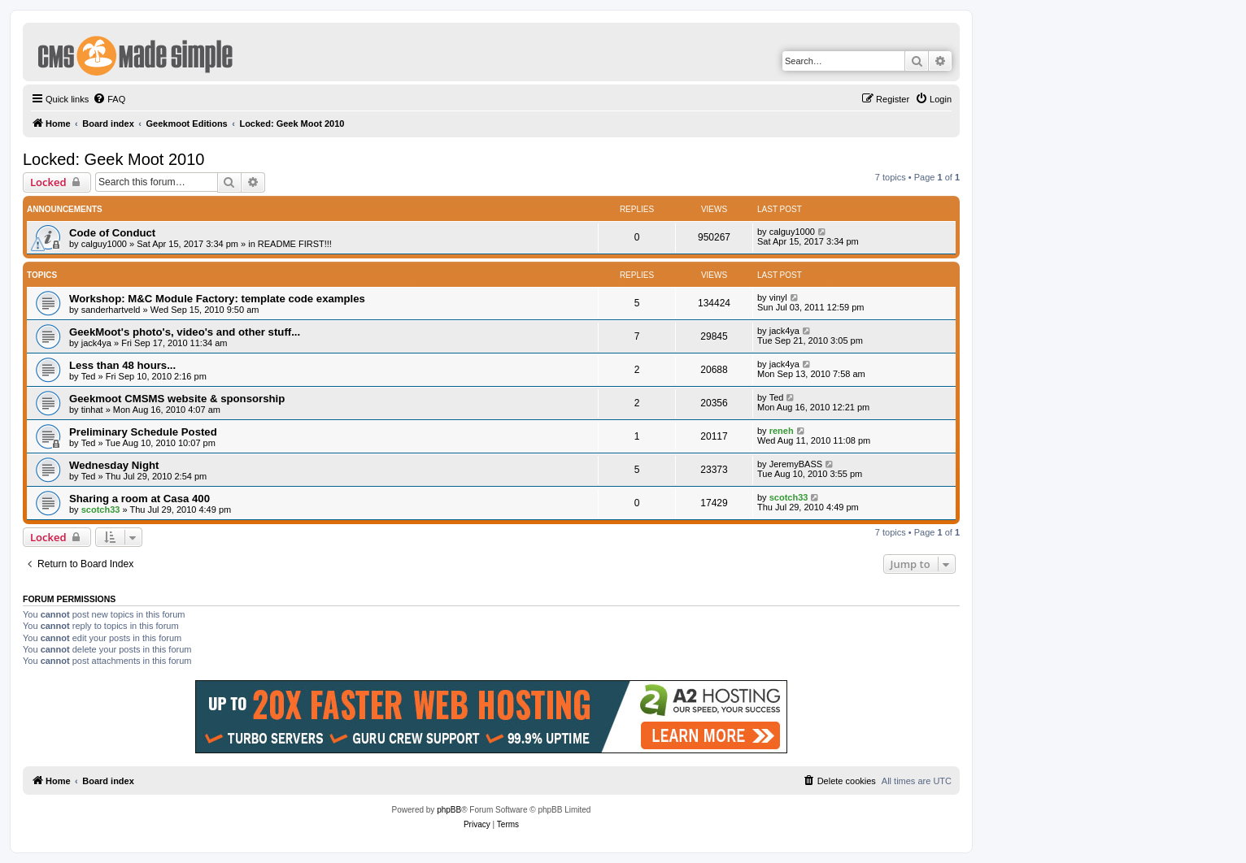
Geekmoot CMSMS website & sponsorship (177, 398)
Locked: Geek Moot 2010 (113, 159)
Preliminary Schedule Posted (143, 432)
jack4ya (96, 343)
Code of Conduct (112, 233)
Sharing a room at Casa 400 (139, 498)
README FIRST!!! (295, 244)
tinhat (92, 409)
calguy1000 (104, 244)
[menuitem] (109, 99)
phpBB (449, 809)
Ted (88, 376)
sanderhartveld (111, 309)
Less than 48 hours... (122, 365)
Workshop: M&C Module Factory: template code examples (217, 299)
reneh (781, 431)
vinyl (778, 297)
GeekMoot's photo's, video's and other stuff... (184, 332)
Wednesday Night (114, 465)
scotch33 (100, 509)
